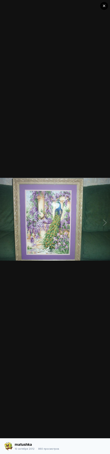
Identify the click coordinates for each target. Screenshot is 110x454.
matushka (23, 444)
